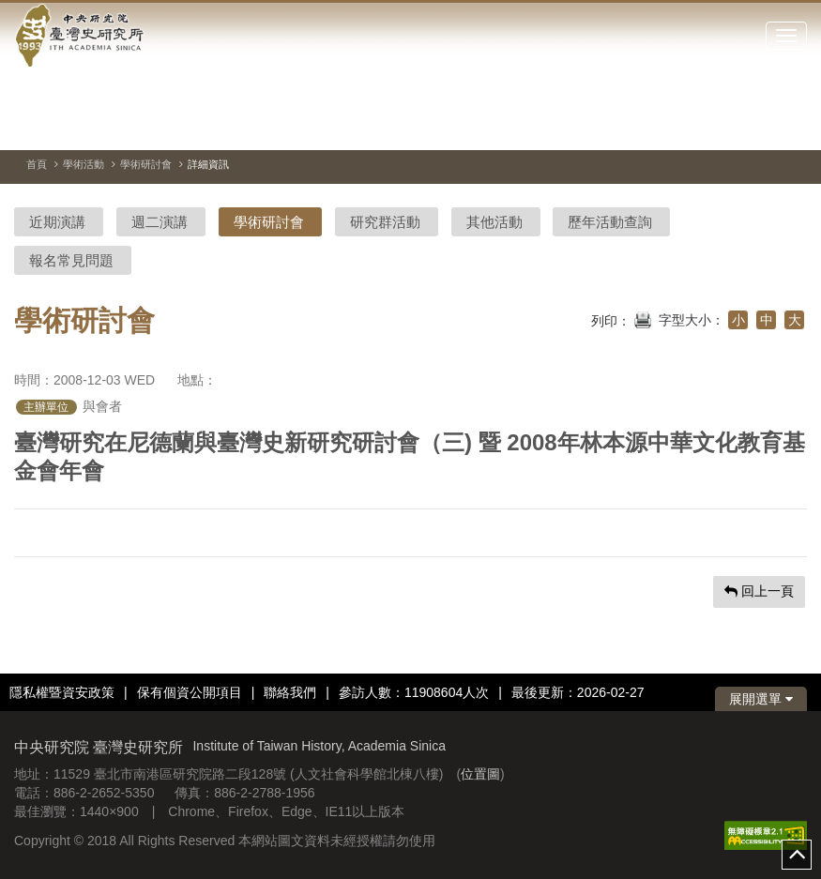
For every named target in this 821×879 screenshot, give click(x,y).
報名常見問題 (71, 260)
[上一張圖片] (759, 126)
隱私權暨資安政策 (61, 692)
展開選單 (761, 698)
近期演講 (57, 222)
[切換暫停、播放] (725, 126)
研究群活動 (385, 222)
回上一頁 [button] (759, 591)
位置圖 (480, 773)
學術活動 (83, 164)
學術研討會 (146, 164)
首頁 (36, 164)
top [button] (797, 855)
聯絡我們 (290, 692)
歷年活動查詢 (610, 222)
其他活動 (494, 222)
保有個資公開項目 (189, 692)
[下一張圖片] (793, 126)
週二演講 (159, 222)
